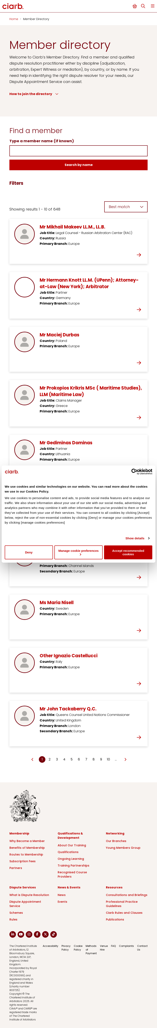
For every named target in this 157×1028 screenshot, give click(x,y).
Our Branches (116, 841)
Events (62, 902)
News (62, 895)
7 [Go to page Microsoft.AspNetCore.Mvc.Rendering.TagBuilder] (86, 759)
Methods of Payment (91, 949)
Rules (13, 919)
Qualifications (68, 852)
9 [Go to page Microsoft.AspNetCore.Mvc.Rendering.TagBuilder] (101, 759)
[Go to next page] (125, 759)
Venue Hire (104, 947)
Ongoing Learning (71, 859)
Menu (153, 6)
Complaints (126, 946)
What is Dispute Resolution (29, 895)
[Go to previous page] (32, 759)
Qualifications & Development (70, 835)
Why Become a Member (27, 841)
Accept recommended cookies (128, 552)
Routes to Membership (26, 854)
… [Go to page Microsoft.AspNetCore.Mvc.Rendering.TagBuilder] (116, 759)
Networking (115, 833)
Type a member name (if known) (41, 140)
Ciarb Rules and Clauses (124, 913)
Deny (29, 552)
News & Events (69, 887)
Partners (15, 868)
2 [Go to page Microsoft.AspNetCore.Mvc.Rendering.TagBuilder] (49, 759)
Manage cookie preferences (78, 552)
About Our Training (72, 845)
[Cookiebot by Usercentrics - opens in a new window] (134, 472)
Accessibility (50, 946)
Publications (115, 919)
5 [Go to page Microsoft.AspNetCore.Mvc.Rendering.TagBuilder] (72, 759)
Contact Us (142, 947)
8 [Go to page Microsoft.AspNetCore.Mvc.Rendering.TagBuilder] (94, 759)
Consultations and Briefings (126, 895)
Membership (19, 833)
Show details (135, 538)
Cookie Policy (78, 947)
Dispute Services (22, 887)
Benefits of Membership (27, 848)
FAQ (113, 946)
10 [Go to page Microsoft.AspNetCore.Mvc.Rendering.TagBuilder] (108, 759)
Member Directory (36, 19)
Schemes (16, 913)
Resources (114, 887)
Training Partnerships (73, 865)
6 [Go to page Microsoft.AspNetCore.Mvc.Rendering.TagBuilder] (79, 759)
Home (14, 19)
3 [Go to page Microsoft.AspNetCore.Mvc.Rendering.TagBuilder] (57, 759)
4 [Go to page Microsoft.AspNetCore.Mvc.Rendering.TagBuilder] (64, 759)
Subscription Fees (22, 861)
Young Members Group (123, 848)
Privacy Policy (66, 947)
